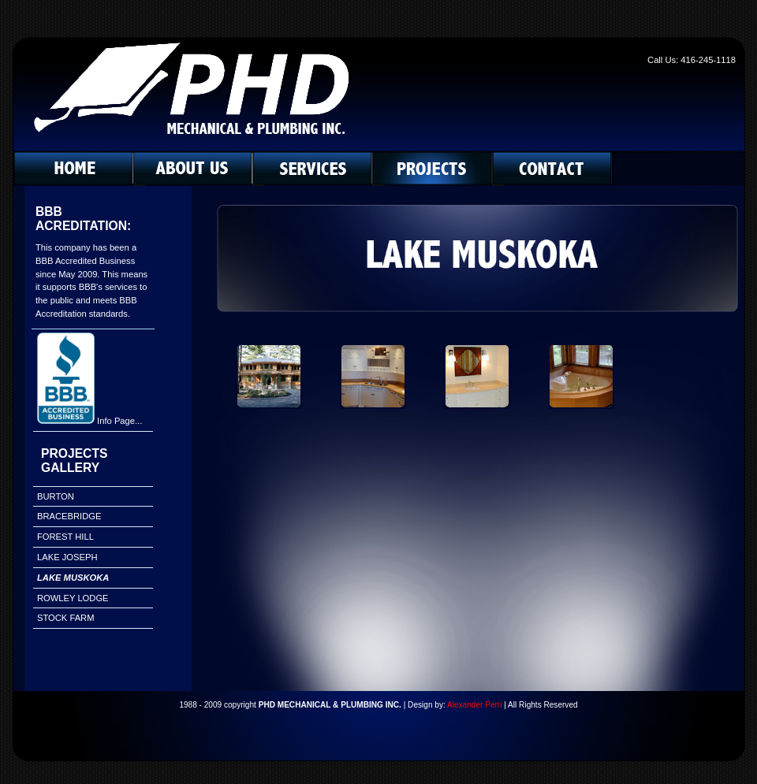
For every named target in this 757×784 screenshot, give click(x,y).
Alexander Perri (474, 704)
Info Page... (119, 420)
